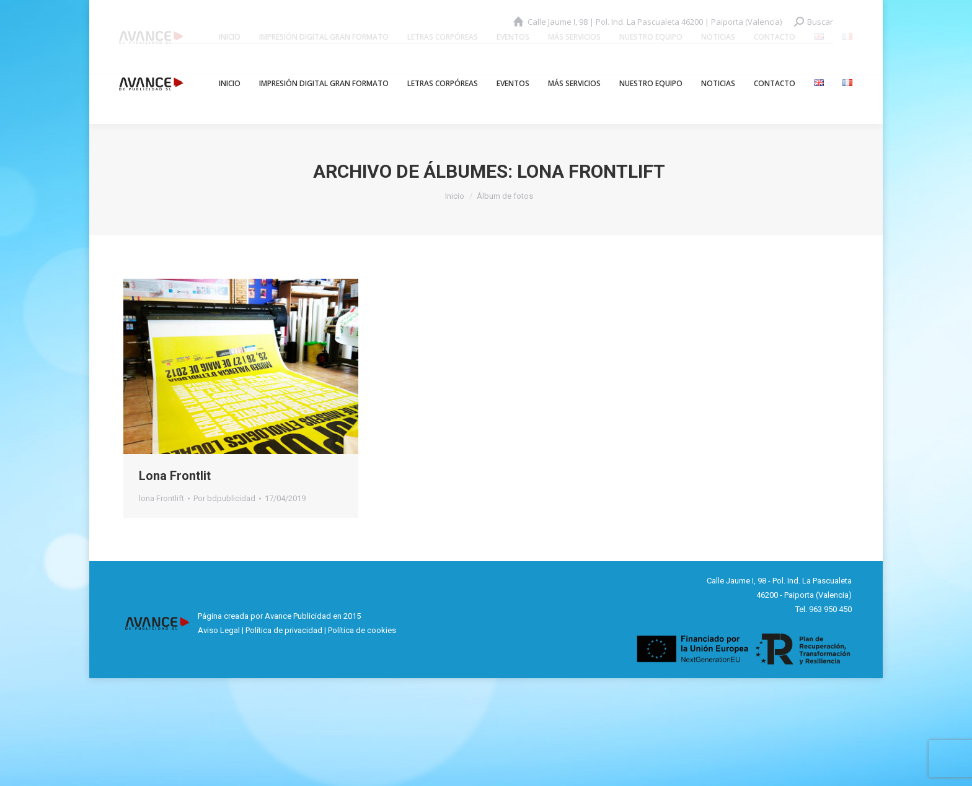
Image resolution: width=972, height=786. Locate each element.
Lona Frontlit (175, 475)
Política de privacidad (283, 630)
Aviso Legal (219, 630)
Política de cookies (362, 630)
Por (224, 498)
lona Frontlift (161, 498)
